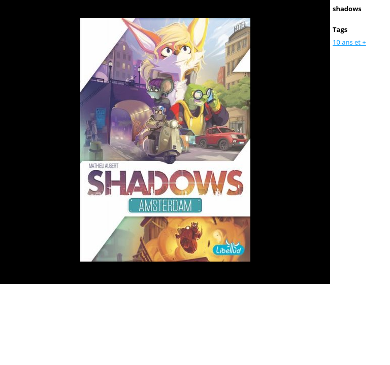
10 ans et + (349, 42)
